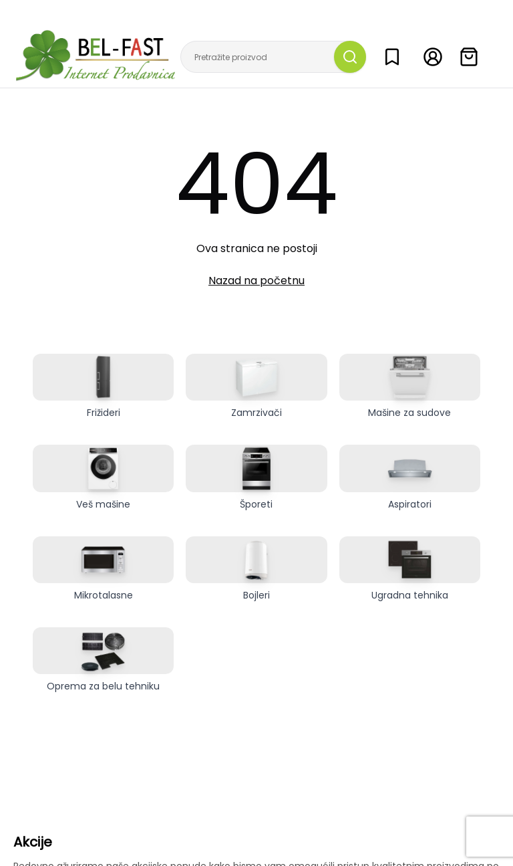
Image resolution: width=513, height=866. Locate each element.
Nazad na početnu (256, 280)
